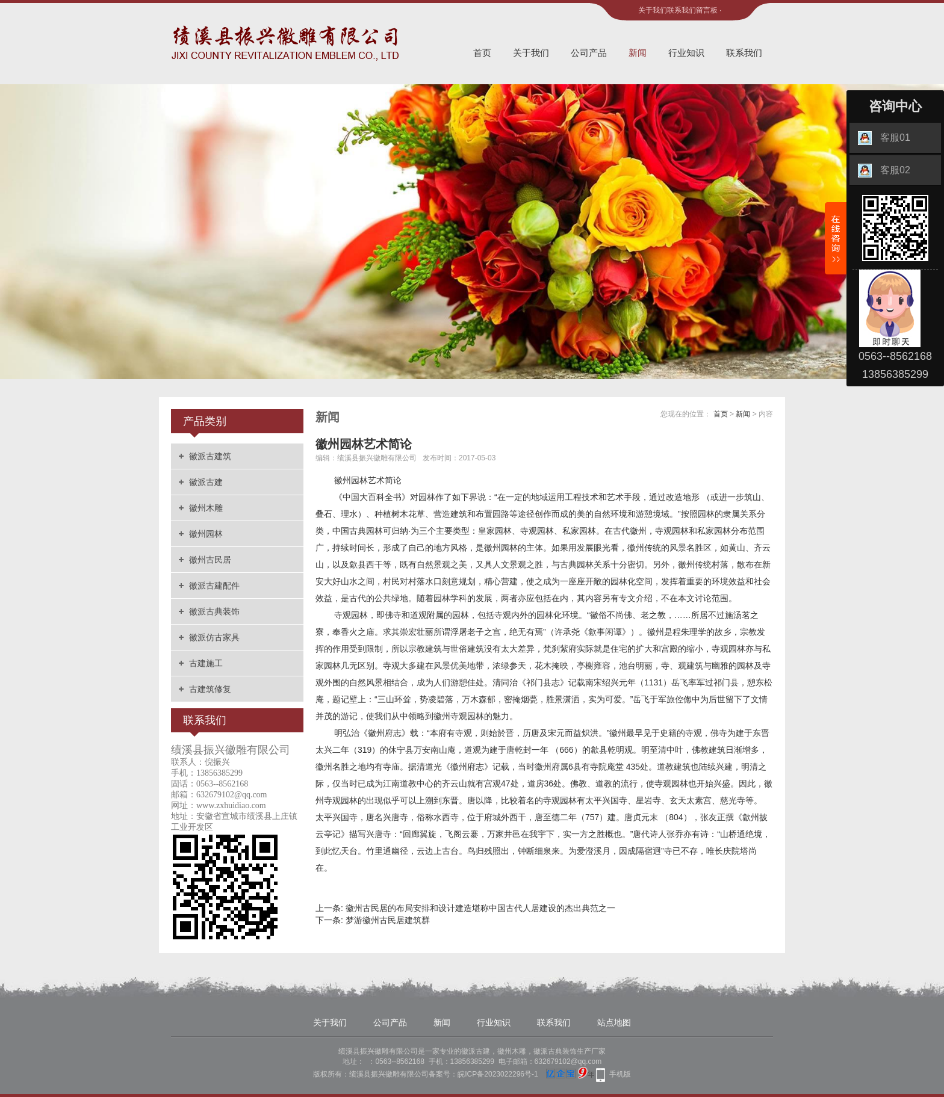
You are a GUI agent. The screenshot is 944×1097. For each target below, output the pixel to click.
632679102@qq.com (568, 1061)
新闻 (638, 53)
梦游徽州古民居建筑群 (388, 920)
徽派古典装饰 (214, 611)
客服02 (884, 171)
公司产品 (589, 53)
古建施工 (206, 663)
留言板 (707, 10)
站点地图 (614, 1022)
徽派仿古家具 (214, 637)
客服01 (884, 138)
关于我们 (652, 10)
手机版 (620, 1074)
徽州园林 (206, 534)
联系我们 (681, 10)
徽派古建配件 (214, 585)
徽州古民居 (210, 559)
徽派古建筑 (210, 456)
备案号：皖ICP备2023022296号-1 (483, 1074)
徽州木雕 (206, 508)
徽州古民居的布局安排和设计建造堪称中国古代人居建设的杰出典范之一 (480, 908)
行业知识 (686, 53)
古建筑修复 (210, 689)
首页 (482, 53)
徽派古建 (206, 482)
